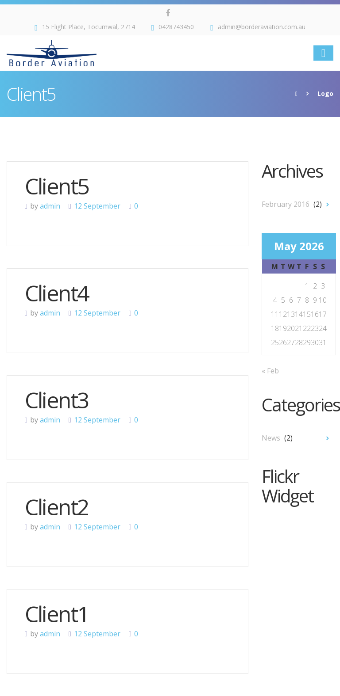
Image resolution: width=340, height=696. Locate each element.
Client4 (57, 293)
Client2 (57, 507)
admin (50, 206)
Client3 (57, 400)
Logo (325, 93)
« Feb (270, 371)
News (271, 438)
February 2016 (285, 204)
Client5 (57, 186)
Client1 (57, 614)
